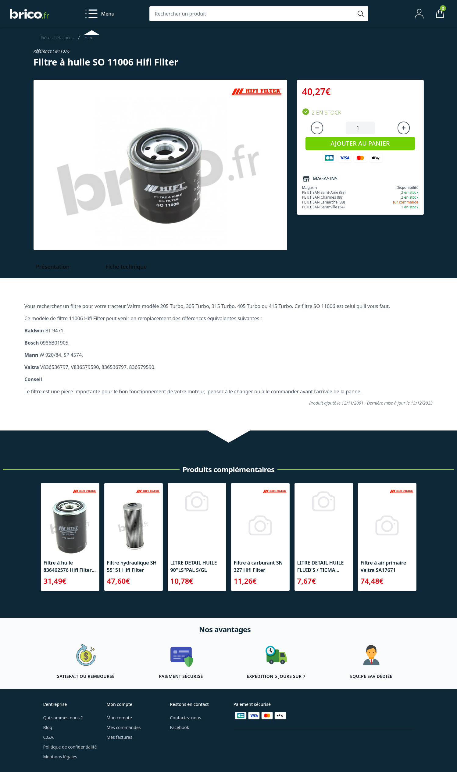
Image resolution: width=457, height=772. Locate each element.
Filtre (89, 38)
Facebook (179, 727)
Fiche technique (126, 266)
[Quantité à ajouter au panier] (360, 128)
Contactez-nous (185, 718)
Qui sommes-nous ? (63, 718)
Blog (47, 727)
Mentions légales (60, 757)
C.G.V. (48, 737)
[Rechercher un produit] (253, 14)
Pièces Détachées (57, 38)
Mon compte (119, 718)
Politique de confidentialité (70, 747)
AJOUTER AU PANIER (360, 143)
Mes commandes (124, 727)
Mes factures (119, 737)
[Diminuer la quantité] (317, 128)
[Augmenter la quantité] (404, 128)
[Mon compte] (419, 13)
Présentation (53, 266)
